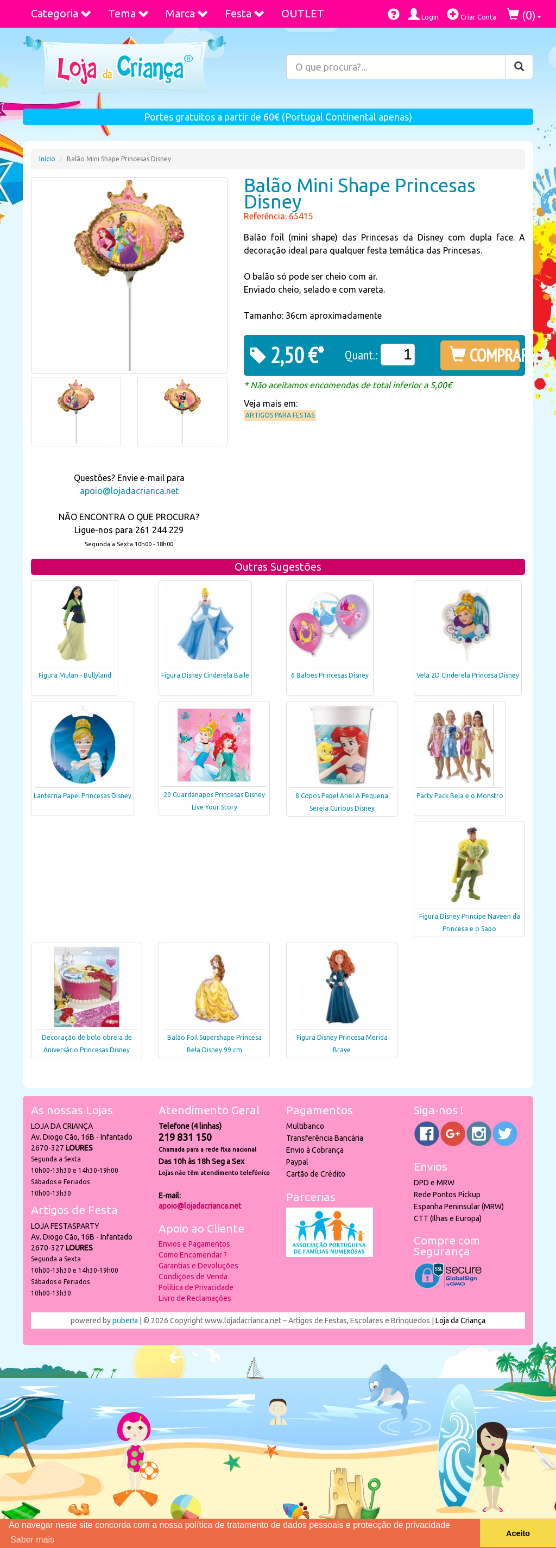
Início (47, 158)
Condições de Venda (193, 1276)
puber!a (125, 1320)
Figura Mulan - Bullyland (75, 675)
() (524, 15)
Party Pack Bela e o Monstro (459, 795)
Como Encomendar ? (193, 1254)
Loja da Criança (460, 1320)
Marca (187, 13)
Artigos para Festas (279, 415)
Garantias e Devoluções (198, 1265)
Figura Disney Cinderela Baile (205, 675)
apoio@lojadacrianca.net (129, 491)
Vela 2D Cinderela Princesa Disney (467, 675)
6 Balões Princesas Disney (330, 675)
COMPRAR (485, 355)
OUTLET (302, 13)
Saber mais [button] (32, 1539)
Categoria (61, 13)
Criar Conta (471, 14)
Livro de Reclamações (195, 1298)
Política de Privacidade (196, 1287)
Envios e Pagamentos (194, 1244)
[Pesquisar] (519, 66)
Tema (128, 13)
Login (423, 14)
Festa (245, 13)
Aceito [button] (518, 1533)
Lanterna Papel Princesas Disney (82, 795)
